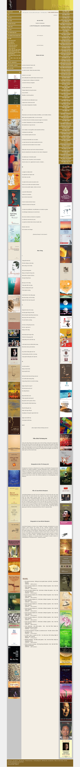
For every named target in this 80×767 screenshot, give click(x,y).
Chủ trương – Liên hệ (12, 65)
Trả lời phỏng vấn (37, 760)
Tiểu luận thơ (21, 760)
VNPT (13, 764)
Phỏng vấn (10, 26)
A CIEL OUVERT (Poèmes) (53, 12)
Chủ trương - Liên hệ (62, 760)
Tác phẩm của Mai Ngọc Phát (14, 35)
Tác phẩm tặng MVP (12, 32)
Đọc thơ (9, 29)
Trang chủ (10, 11)
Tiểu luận (10, 20)
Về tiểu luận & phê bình (12, 45)
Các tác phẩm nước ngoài (34, 12)
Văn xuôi (10, 17)
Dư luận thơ (50, 760)
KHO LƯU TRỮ (10, 68)
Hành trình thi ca (11, 43)
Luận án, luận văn (11, 48)
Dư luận (9, 38)
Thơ (8, 14)
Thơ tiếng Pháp (44, 12)
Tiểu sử (55, 760)
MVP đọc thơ (44, 760)
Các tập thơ (15, 760)
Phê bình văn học (12, 23)
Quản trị (17, 764)
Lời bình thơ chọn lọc (12, 46)
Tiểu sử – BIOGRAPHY (12, 62)
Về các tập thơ (11, 42)
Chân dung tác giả (11, 40)
